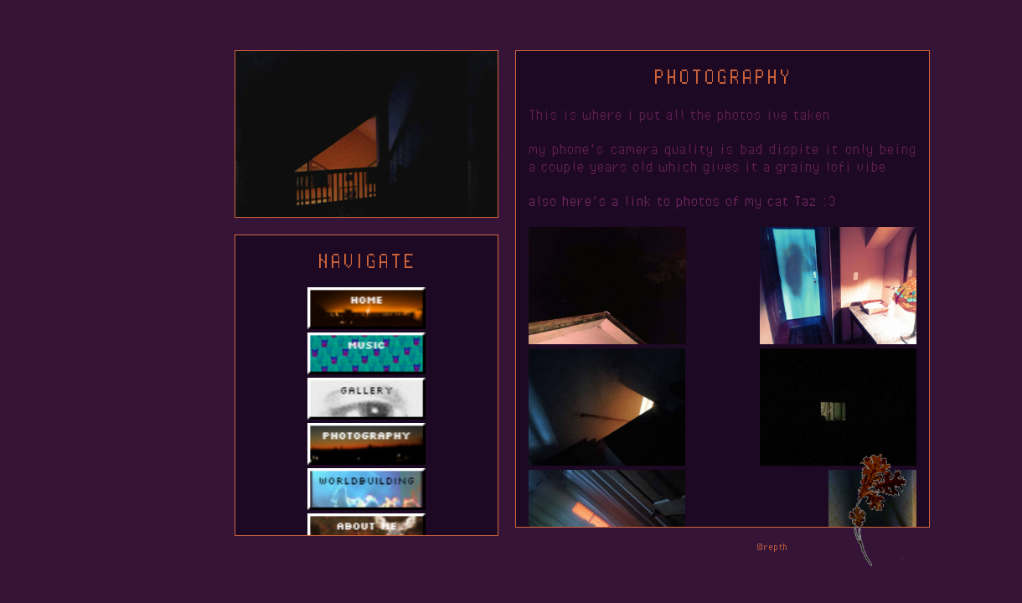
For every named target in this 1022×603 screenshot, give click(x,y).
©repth (771, 546)
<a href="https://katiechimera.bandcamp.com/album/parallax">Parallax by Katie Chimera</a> (569, 570)
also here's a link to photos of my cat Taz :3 (683, 201)
